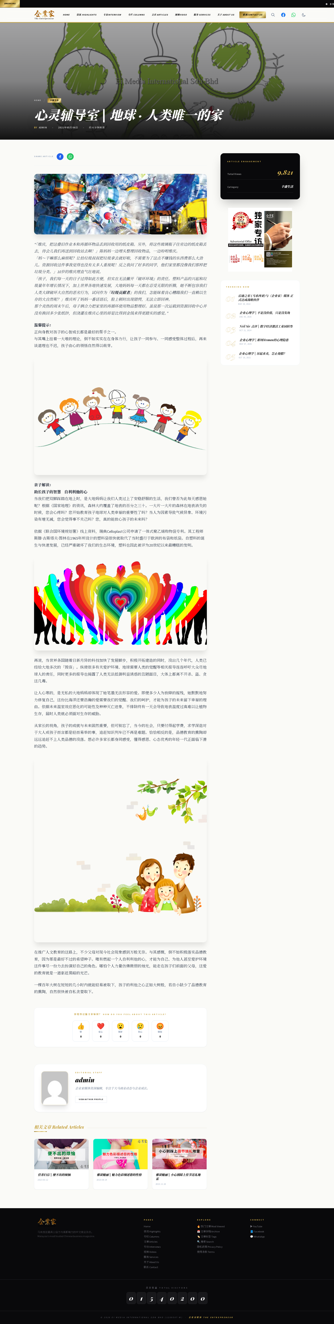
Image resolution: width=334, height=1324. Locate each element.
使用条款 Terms (206, 1252)
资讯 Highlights (86, 14)
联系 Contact (151, 1267)
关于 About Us (226, 14)
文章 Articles (159, 14)
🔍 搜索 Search (205, 1242)
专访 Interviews (152, 1247)
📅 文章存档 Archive (208, 1231)
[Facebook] (283, 15)
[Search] (273, 15)
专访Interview (112, 14)
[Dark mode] (304, 15)
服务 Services (202, 14)
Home (66, 14)
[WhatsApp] (293, 15)
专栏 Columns (136, 14)
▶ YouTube (256, 1226)
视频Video (181, 14)
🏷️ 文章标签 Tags (206, 1237)
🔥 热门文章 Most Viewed (211, 1226)
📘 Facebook (257, 1231)
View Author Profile (91, 1099)
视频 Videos (150, 1252)
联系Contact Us (252, 14)
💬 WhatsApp (257, 1237)
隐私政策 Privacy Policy (210, 1247)
